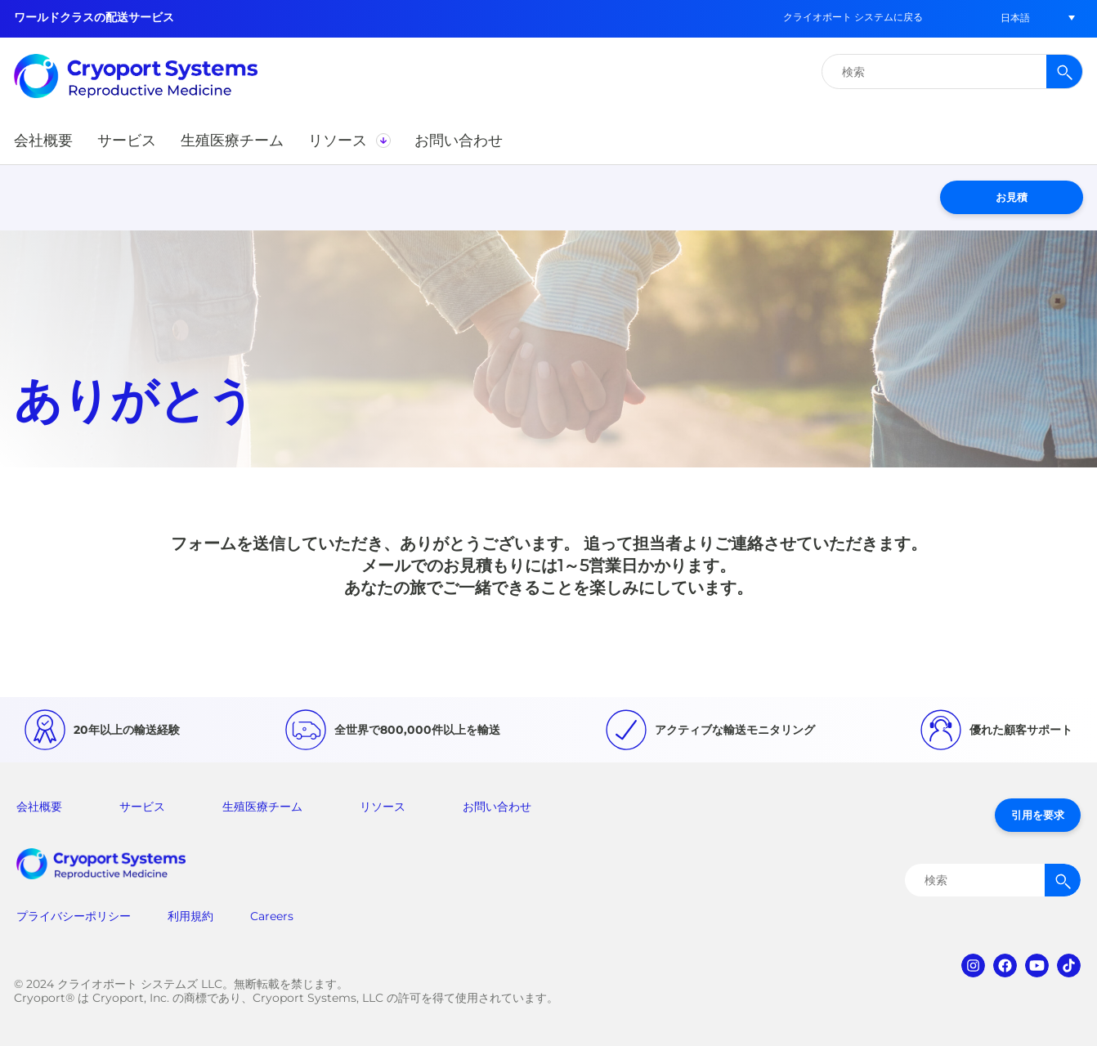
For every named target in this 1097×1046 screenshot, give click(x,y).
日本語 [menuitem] (1015, 17)
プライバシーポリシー (73, 916)
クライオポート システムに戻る (853, 17)
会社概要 (39, 806)
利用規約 (190, 916)
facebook (1005, 965)
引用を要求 (1037, 814)
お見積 (1012, 196)
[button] (43, 141)
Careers (271, 916)
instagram (973, 965)
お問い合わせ (497, 806)
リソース (382, 806)
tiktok (1069, 965)
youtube (1037, 965)
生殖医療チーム (262, 806)
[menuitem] (1015, 17)
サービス (142, 806)
